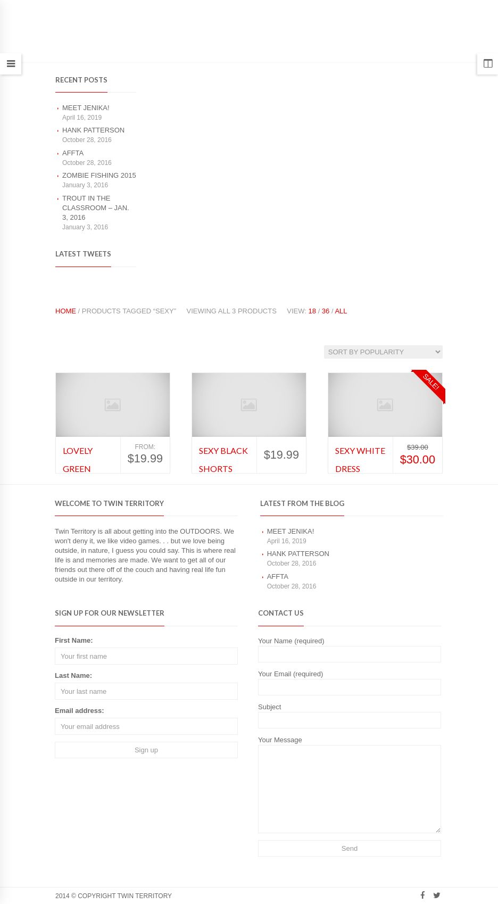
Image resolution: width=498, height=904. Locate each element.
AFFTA (73, 153)
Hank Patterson (93, 130)
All (341, 311)
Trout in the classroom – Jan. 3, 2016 (95, 207)
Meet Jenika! (86, 108)
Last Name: (73, 675)
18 (312, 311)
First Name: (74, 640)
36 (325, 311)
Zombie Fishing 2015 (99, 175)
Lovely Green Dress (78, 468)
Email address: (79, 711)
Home (65, 311)
